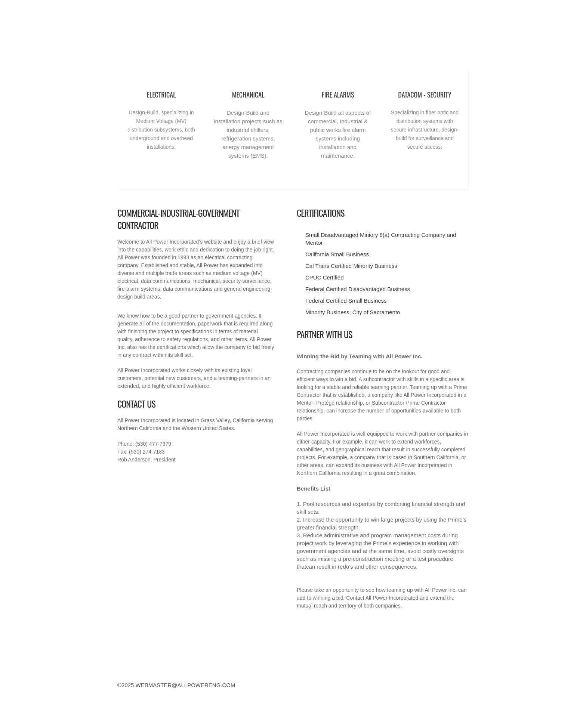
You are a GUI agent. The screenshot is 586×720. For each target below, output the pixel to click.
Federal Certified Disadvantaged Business (357, 289)
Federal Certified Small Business (346, 300)
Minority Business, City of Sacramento (352, 312)
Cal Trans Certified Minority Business (351, 266)
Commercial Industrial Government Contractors (159, 41)
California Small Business (337, 254)
